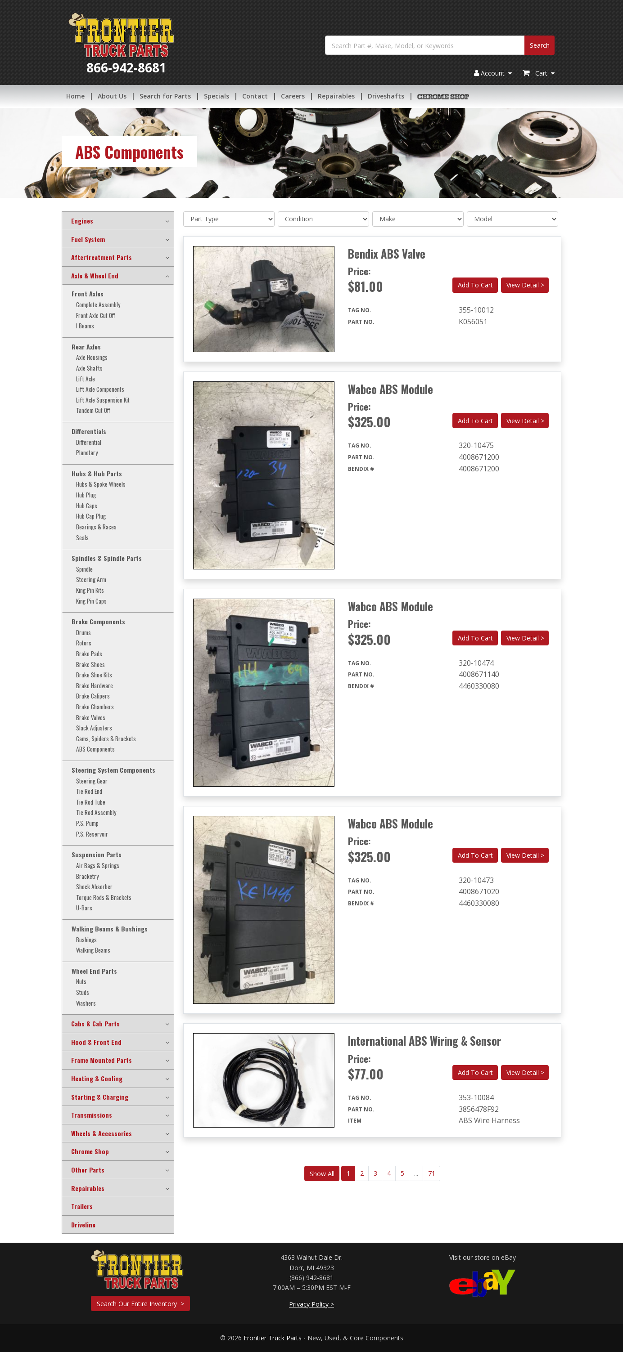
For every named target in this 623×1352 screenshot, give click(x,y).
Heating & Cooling (96, 1078)
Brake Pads (89, 653)
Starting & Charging (99, 1096)
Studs (82, 992)
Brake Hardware (94, 685)
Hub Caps (86, 505)
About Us (112, 96)
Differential (88, 442)
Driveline (83, 1224)
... (416, 1173)
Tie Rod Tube (90, 802)
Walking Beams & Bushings (110, 928)
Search (540, 46)
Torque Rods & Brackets (103, 897)
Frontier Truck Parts (273, 1338)
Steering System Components (113, 770)
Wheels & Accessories (101, 1133)
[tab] (118, 221)
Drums (83, 632)
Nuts (81, 981)
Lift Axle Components (100, 389)
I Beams (85, 326)
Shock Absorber (94, 886)
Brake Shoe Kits (94, 675)
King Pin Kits (90, 590)
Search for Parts (165, 96)
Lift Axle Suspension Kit (103, 400)
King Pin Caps (91, 601)
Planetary (87, 452)
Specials (216, 96)
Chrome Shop (90, 1151)
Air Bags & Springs (97, 865)
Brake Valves (90, 717)
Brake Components (98, 621)
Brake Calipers (93, 696)
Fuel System (88, 239)
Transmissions (91, 1114)
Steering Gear (92, 781)
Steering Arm (91, 579)
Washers (86, 1003)
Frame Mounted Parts (101, 1060)
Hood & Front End (96, 1042)
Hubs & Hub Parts (97, 473)
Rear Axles (86, 346)
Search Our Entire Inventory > (140, 1303)
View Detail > (525, 285)
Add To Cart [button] (475, 285)
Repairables (336, 96)
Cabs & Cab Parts (95, 1023)
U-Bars (84, 908)
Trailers (82, 1206)
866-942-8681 (126, 68)
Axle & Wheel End (94, 275)
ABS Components (95, 749)
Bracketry (87, 876)
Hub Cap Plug (91, 516)
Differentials (89, 431)
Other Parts (87, 1169)
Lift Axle (85, 379)
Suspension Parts (97, 854)
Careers (293, 96)
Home (75, 96)
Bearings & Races (96, 527)
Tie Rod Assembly (96, 812)
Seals (82, 537)
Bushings (86, 940)
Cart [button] (539, 74)
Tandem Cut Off (93, 410)
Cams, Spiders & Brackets (106, 738)
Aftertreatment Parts (101, 257)
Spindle (84, 569)
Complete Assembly (98, 304)
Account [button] (493, 74)
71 (431, 1173)
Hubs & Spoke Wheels (101, 484)
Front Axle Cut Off (95, 315)
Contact (255, 96)
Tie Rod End (89, 791)
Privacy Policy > (311, 1304)
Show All (322, 1173)
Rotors (83, 643)
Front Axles (88, 293)
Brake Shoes (90, 664)
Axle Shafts (89, 368)
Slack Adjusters (94, 728)
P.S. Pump (87, 823)
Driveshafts (386, 96)
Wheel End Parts (94, 971)
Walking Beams (93, 950)
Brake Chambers (95, 707)
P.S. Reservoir (92, 834)
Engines (82, 220)
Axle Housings (92, 357)
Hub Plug (86, 495)
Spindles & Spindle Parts (107, 558)
